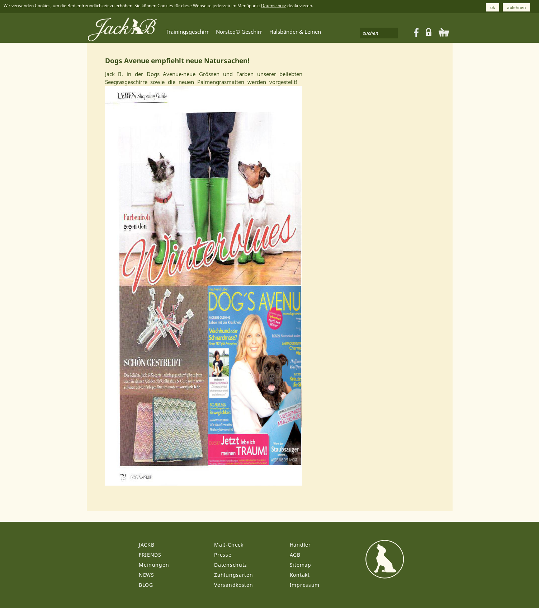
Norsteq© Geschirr (239, 31)
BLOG (146, 584)
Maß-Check (228, 544)
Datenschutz (273, 6)
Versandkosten (233, 584)
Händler (300, 544)
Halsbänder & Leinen (295, 31)
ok (492, 7)
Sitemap (300, 564)
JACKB (146, 544)
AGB (295, 554)
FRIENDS (150, 554)
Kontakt (300, 574)
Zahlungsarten (233, 574)
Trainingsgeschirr (187, 31)
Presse (222, 554)
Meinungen (154, 564)
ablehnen (516, 7)
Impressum (305, 584)
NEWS (146, 574)
